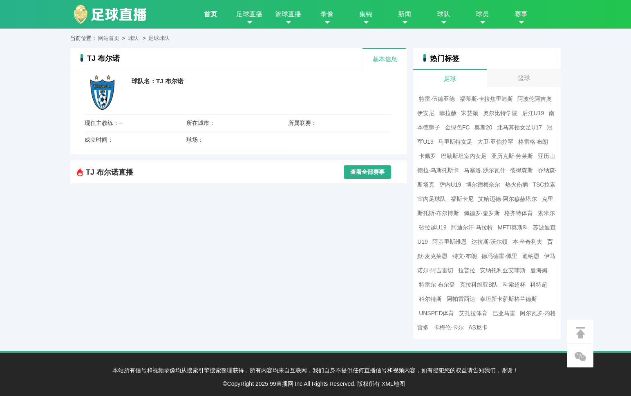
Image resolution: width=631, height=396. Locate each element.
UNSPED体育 (436, 313)
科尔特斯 (430, 299)
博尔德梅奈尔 (483, 184)
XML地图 (393, 383)
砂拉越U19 (433, 227)
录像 (326, 14)
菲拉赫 (447, 113)
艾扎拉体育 (473, 313)
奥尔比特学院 (500, 113)
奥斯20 (483, 127)
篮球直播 (288, 14)
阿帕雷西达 (461, 299)
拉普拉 (466, 270)
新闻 (404, 14)
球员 (482, 14)
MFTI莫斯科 (513, 227)
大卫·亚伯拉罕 (495, 141)
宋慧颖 (469, 113)
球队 (443, 14)
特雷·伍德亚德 (437, 99)
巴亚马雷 (503, 313)
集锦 (365, 14)
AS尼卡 (478, 327)
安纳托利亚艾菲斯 (503, 270)
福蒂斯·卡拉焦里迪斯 (486, 99)
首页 (210, 14)
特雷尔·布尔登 (437, 284)
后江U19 (533, 113)
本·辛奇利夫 (527, 241)
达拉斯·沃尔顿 (490, 241)
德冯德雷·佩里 (499, 256)
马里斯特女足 (455, 141)
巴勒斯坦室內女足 (464, 156)
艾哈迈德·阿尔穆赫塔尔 (507, 199)
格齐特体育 (518, 213)
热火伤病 (516, 184)
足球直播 (249, 14)
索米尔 (546, 213)
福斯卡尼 (462, 199)
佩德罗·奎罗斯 (482, 213)
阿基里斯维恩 (449, 241)
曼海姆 (539, 270)
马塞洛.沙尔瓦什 (485, 170)
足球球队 (159, 38)
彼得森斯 (521, 170)
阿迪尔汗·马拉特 (472, 227)
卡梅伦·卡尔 (449, 327)
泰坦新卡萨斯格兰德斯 (508, 299)
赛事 (521, 14)
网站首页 (108, 38)
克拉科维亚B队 (479, 284)
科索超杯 (514, 284)
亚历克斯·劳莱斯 (512, 156)
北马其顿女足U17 (519, 127)
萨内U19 (450, 184)
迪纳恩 (530, 256)
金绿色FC (457, 127)
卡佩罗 (427, 156)
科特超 (538, 284)
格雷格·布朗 (533, 141)
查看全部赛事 (367, 172)
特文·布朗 (464, 256)
